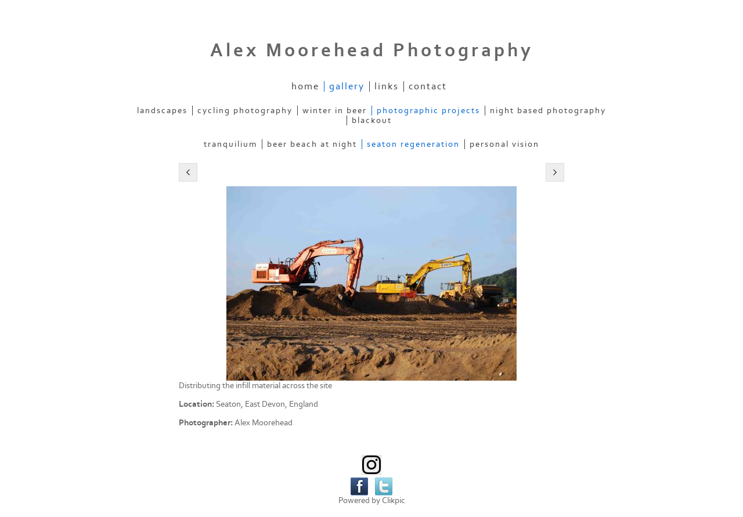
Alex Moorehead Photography (371, 50)
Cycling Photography (245, 110)
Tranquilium (230, 144)
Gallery (347, 86)
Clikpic (393, 500)
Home (305, 86)
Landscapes (162, 110)
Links (386, 86)
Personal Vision (504, 144)
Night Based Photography (548, 110)
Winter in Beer (334, 110)
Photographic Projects (428, 110)
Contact (428, 86)
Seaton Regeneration (413, 144)
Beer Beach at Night (312, 144)
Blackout (372, 120)
